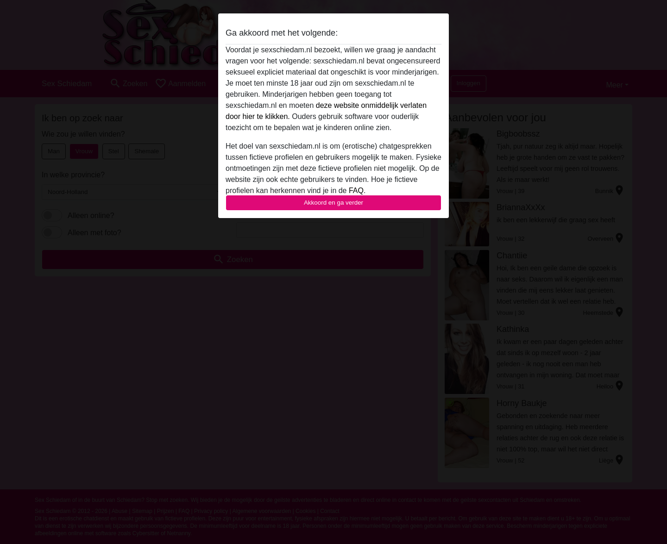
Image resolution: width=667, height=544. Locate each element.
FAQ (356, 190)
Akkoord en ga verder (333, 202)
